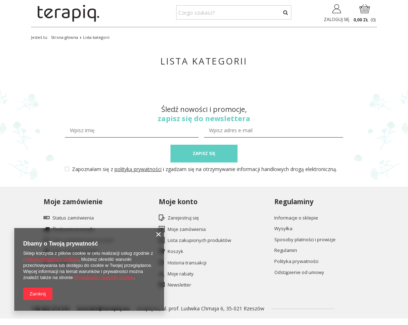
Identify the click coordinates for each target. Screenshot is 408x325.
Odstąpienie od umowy (299, 272)
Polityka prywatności (296, 261)
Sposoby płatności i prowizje (305, 240)
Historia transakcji (187, 263)
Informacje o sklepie (296, 218)
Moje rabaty (181, 274)
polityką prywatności (138, 169)
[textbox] (233, 12)
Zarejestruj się (183, 218)
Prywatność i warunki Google (104, 277)
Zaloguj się (337, 19)
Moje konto (178, 201)
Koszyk (175, 251)
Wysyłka (283, 229)
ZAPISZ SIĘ (204, 153)
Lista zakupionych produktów (199, 240)
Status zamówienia (73, 218)
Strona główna (64, 37)
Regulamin (285, 250)
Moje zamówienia (187, 229)
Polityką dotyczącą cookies (50, 259)
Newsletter (179, 285)
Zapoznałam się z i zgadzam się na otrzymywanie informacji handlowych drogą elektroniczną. (204, 169)
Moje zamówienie (73, 201)
